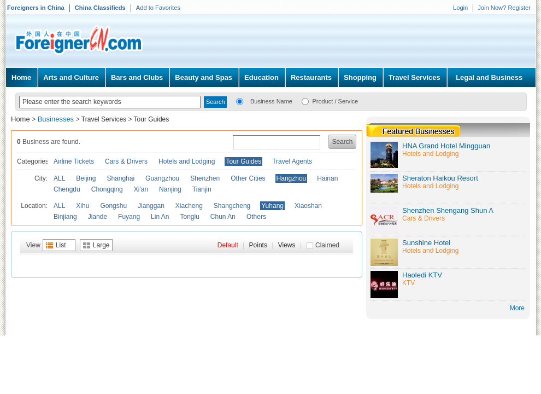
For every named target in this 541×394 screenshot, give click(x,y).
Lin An (160, 217)
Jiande (97, 217)
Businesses (57, 119)
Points (258, 245)
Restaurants (311, 77)
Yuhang (272, 206)
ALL (59, 178)
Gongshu (113, 206)
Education (261, 77)
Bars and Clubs (137, 77)
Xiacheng (189, 206)
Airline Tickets (74, 161)
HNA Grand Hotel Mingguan (446, 146)
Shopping (360, 77)
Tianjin (201, 189)
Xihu (82, 206)
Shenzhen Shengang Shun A (447, 210)
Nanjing (170, 189)
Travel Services (414, 77)
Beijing (86, 178)
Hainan (327, 178)
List (61, 245)
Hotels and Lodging (186, 161)
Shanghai (120, 178)
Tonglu (189, 217)
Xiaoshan (308, 206)
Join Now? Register (504, 7)
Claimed (327, 245)
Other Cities (248, 178)
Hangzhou (292, 178)
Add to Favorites (158, 7)
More (517, 308)
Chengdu (67, 189)
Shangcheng (232, 206)
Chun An (223, 217)
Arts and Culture (71, 77)
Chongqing (107, 189)
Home (21, 77)
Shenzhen (205, 178)
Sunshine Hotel (426, 243)
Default (227, 245)
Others (256, 217)
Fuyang (129, 217)
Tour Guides (151, 119)
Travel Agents (292, 161)
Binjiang (65, 217)
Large (101, 245)
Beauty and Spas (203, 77)
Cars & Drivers (126, 161)
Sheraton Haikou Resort (440, 178)
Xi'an (141, 189)
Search (342, 142)
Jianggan (151, 206)
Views (287, 245)
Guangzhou (162, 178)
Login (460, 7)
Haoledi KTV (422, 275)
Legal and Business (489, 77)
